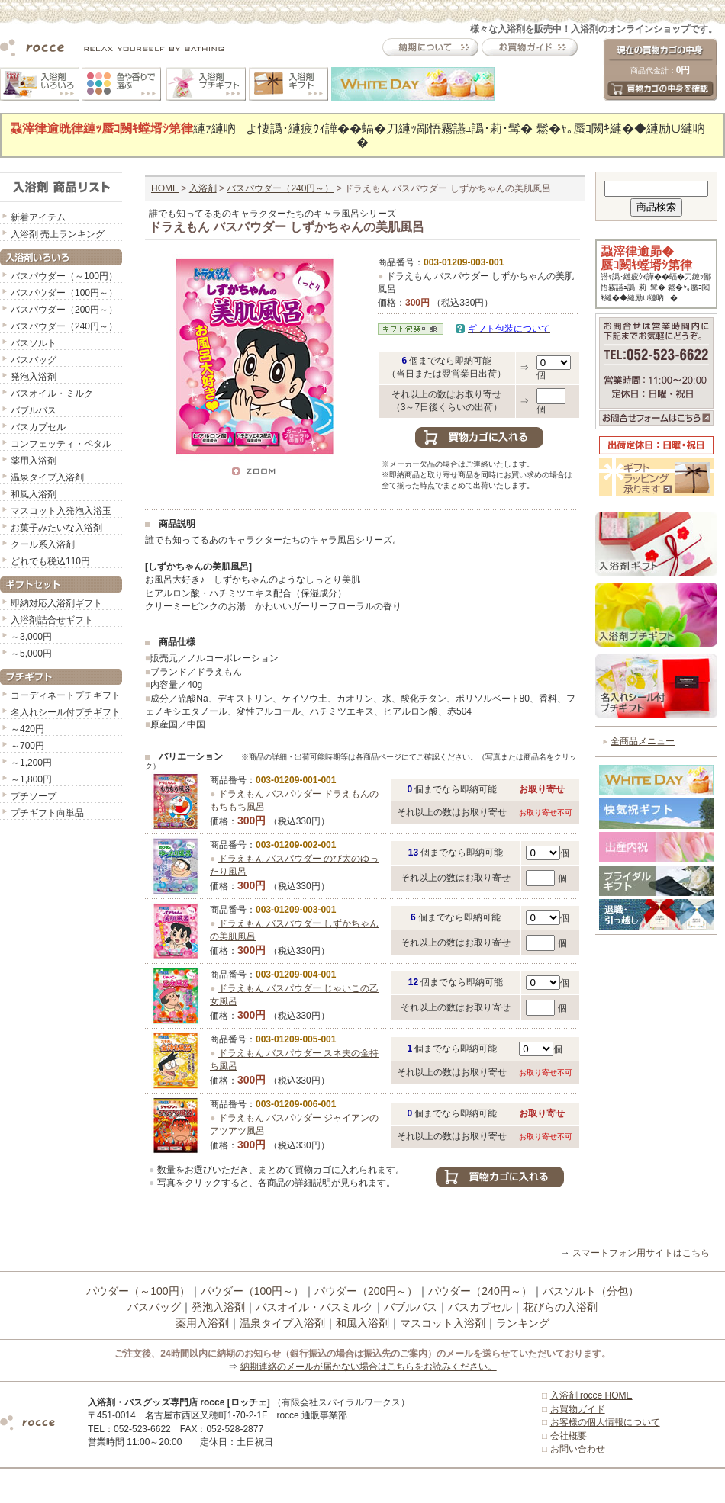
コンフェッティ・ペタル (61, 443)
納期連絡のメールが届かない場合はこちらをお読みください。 (368, 1366)
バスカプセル (38, 427)
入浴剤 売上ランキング (58, 234)
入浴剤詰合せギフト (52, 620)
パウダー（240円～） (479, 1291)
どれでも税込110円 (50, 561)
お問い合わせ (577, 1449)
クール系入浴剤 (43, 544)
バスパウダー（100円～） (64, 292)
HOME (165, 188)
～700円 (27, 745)
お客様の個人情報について (605, 1422)
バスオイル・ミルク (52, 393)
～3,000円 (31, 636)
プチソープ (33, 796)
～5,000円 (31, 653)
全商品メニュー (643, 741)
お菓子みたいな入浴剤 (56, 527)
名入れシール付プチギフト (66, 712)
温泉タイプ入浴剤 (47, 477)
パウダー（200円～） (365, 1291)
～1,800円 (31, 779)
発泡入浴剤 (33, 376)
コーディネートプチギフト (66, 695)
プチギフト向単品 (47, 813)
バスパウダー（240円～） (64, 326)
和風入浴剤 (33, 494)
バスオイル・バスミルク (314, 1307)
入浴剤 (203, 188)
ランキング (522, 1323)
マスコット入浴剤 (442, 1323)
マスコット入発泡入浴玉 (61, 511)
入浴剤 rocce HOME (591, 1395)
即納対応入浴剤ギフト (56, 603)
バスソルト (33, 343)
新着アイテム (38, 217)
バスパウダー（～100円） (64, 276)
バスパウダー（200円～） (64, 309)
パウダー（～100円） (137, 1291)
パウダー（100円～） (252, 1291)
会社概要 (568, 1436)
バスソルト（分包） (591, 1291)
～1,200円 (31, 762)
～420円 (27, 729)
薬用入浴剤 (33, 460)
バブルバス (33, 410)
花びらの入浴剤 (560, 1307)
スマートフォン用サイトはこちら (641, 1253)
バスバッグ (33, 360)
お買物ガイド (577, 1409)
